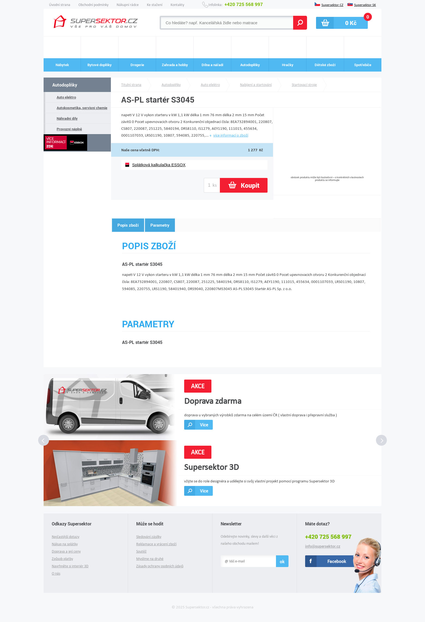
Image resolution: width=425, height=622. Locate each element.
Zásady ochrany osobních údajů (159, 566)
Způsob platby (62, 558)
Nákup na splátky (65, 544)
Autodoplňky (64, 85)
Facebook (336, 561)
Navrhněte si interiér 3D (70, 566)
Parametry (159, 225)
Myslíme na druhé (149, 558)
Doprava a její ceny (66, 551)
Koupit (250, 185)
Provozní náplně (69, 129)
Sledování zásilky (148, 536)
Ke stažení (154, 4)
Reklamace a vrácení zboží (156, 544)
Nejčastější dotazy (65, 536)
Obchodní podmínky (93, 4)
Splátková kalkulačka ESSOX (159, 164)
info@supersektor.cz (322, 546)
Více (204, 424)
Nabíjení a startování (256, 84)
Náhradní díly (67, 118)
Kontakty (177, 4)
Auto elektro (66, 97)
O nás (56, 573)
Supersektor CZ (332, 4)
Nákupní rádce (128, 4)
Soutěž (141, 551)
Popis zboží (128, 225)
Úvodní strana (59, 4)
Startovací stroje (304, 84)
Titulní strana (131, 84)
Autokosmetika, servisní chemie (82, 107)
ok (282, 561)
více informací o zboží (230, 135)
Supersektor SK (365, 4)
